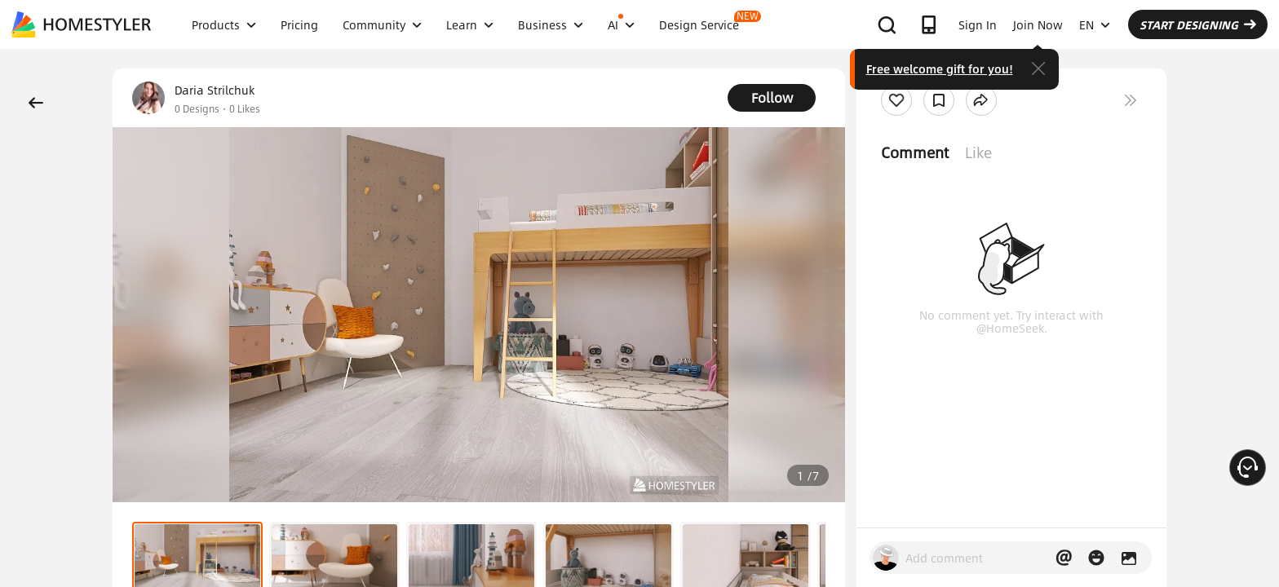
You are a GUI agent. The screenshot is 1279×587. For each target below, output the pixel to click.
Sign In (977, 24)
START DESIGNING (1198, 24)
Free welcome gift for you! (939, 68)
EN (1094, 24)
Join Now (1038, 24)
